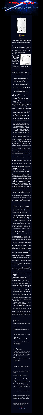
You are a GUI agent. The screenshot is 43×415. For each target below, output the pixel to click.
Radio (6, 8)
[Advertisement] (22, 11)
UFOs (22, 8)
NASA (16, 7)
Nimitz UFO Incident (20, 7)
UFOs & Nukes (25, 8)
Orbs (24, 7)
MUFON (8, 7)
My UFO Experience (12, 7)
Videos (29, 8)
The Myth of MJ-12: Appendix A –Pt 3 (21, 17)
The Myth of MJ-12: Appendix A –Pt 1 (21, 408)
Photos (33, 7)
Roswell (12, 8)
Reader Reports (18, 8)
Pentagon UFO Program (28, 7)
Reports (9, 8)
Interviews (5, 7)
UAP (15, 8)
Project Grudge (3, 8)
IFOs (2, 7)
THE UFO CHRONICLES (21, 3)
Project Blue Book (37, 7)
